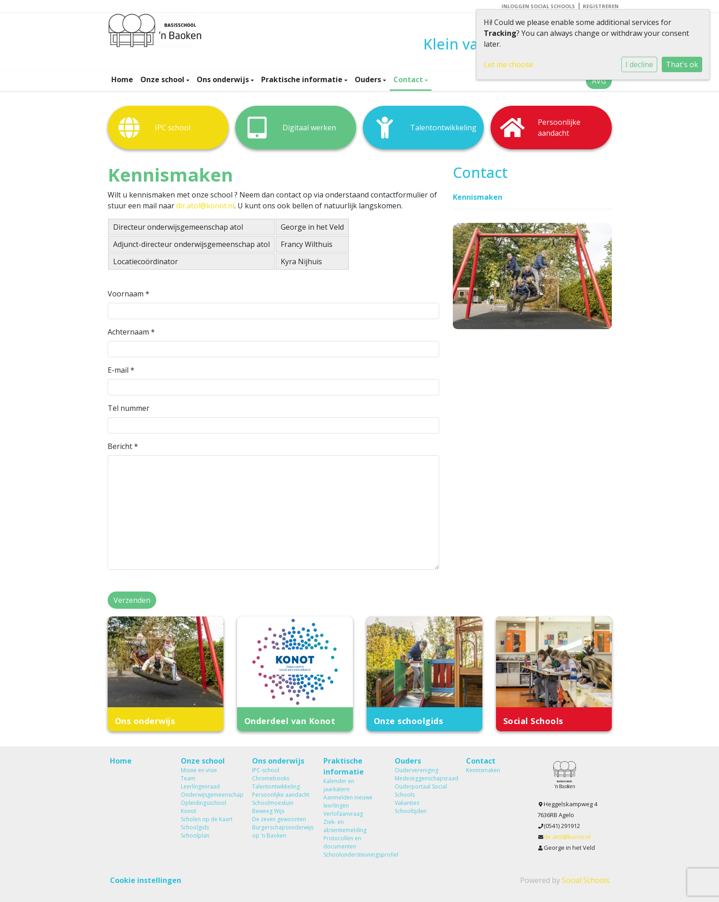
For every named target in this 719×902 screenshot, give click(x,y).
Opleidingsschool (203, 803)
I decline (639, 64)
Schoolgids (195, 827)
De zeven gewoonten (279, 819)
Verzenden (132, 600)
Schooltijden (410, 811)
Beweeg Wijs (268, 811)
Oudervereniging (416, 770)
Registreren (601, 6)
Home (122, 79)
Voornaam (128, 294)
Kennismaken (477, 197)
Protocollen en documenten (342, 842)
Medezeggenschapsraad (423, 778)
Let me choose (508, 64)
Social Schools (586, 880)
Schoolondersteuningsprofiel (352, 854)
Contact (409, 79)
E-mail (121, 370)
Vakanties (407, 803)
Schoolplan (195, 835)
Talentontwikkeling (276, 786)
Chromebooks (270, 778)
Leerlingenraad (200, 786)
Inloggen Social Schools (538, 6)
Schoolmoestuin (272, 803)
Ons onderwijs (224, 79)
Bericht (123, 446)
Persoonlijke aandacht (280, 794)
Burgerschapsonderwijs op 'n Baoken (281, 831)
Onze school (163, 79)
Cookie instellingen (145, 880)
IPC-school (265, 770)
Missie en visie (199, 770)
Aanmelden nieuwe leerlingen (347, 801)
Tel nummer (128, 408)
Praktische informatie (302, 79)
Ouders (369, 79)
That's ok (682, 64)
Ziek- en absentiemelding (345, 826)
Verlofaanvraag (343, 814)
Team (188, 778)
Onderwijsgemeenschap (209, 794)
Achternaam (131, 332)
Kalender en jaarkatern (338, 785)
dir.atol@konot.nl (205, 206)
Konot (188, 811)
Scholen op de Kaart (207, 819)
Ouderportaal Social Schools (421, 790)
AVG (599, 81)
